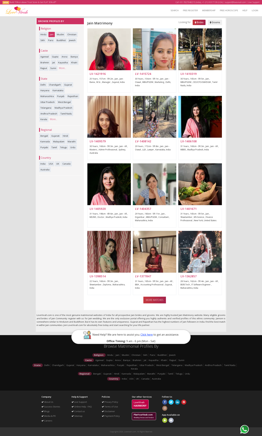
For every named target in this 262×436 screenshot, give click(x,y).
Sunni (53, 68)
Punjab (60, 96)
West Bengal (64, 102)
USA (51, 163)
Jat (53, 62)
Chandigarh (55, 84)
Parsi (50, 40)
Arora (64, 56)
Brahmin (44, 62)
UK (57, 163)
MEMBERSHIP (209, 10)
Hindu (43, 34)
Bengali (44, 135)
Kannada (45, 141)
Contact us (78, 411)
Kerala (43, 119)
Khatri (74, 62)
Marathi (72, 141)
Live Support (253, 2)
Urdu (72, 147)
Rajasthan (73, 96)
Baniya (74, 56)
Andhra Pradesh (48, 113)
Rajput (43, 68)
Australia (44, 169)
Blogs (45, 411)
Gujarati (55, 135)
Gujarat (68, 84)
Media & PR (48, 415)
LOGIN (255, 10)
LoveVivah (140, 404)
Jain (51, 34)
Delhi (43, 84)
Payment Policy (111, 415)
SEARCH (175, 10)
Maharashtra (47, 96)
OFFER (5, 2)
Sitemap (77, 415)
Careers (46, 420)
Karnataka (58, 90)
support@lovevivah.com (235, 2)
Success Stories (50, 406)
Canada (66, 163)
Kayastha (63, 62)
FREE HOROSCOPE (229, 10)
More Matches (154, 300)
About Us (47, 401)
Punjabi (44, 147)
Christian (71, 34)
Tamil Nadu (66, 113)
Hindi (65, 135)
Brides (199, 22)
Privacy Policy (110, 401)
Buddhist (61, 40)
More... (62, 68)
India (42, 163)
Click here (147, 334)
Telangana (45, 107)
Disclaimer (108, 411)
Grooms (215, 22)
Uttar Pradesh (47, 102)
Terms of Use (110, 406)
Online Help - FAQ (82, 406)
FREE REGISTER (190, 10)
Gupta (55, 56)
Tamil (54, 147)
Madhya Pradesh (63, 107)
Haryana (44, 90)
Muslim (60, 34)
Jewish (72, 40)
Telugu (63, 147)
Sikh (42, 40)
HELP (244, 10)
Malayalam (58, 141)
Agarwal (44, 56)
